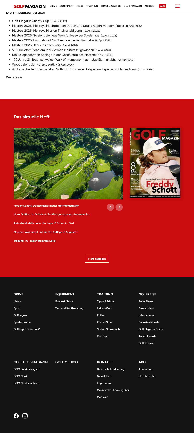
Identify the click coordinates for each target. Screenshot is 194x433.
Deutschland (146, 308)
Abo (162, 6)
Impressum (104, 383)
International (146, 315)
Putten (101, 315)
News (17, 301)
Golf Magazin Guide (151, 329)
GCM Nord (20, 376)
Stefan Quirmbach (108, 329)
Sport (17, 308)
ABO (142, 362)
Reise (80, 6)
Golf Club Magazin (31, 362)
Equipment (67, 6)
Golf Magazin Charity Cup (30, 21)
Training (92, 6)
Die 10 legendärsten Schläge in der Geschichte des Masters (54, 55)
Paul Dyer (103, 336)
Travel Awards (111, 6)
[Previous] (110, 207)
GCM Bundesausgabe (27, 369)
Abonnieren (146, 369)
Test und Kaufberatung (69, 308)
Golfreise (147, 294)
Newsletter (104, 376)
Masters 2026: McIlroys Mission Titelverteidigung (47, 30)
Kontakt (105, 362)
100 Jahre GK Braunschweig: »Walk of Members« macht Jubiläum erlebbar (65, 59)
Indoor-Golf (104, 308)
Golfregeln (20, 315)
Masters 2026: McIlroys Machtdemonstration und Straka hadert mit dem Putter (68, 26)
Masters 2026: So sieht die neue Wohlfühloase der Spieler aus (56, 35)
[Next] (119, 207)
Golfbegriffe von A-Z (27, 329)
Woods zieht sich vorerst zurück (34, 64)
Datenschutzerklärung (110, 369)
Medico (150, 6)
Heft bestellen (97, 258)
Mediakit (102, 397)
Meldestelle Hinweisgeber (113, 390)
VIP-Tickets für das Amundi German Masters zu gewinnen (53, 50)
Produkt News (64, 301)
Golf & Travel (146, 343)
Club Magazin (133, 6)
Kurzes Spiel (104, 322)
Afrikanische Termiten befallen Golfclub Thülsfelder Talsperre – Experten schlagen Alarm (74, 69)
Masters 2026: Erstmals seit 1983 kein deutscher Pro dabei (53, 40)
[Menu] (177, 6)
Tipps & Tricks (105, 301)
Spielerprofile (22, 322)
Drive (53, 6)
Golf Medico (66, 362)
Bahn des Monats (149, 322)
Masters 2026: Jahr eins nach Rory (36, 45)
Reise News (146, 301)
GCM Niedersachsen (26, 383)
